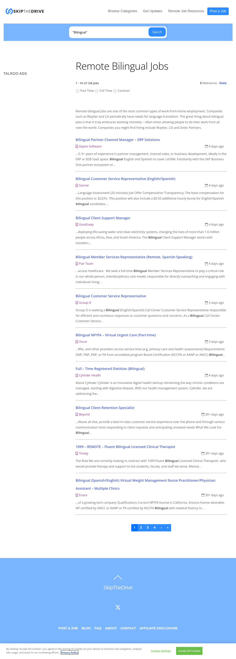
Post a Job (218, 11)
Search (157, 32)
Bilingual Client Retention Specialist (105, 408)
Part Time (85, 91)
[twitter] (117, 607)
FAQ (98, 628)
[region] (118, 651)
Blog (86, 628)
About (111, 628)
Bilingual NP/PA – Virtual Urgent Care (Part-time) (116, 335)
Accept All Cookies (189, 650)
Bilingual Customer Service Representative (111, 296)
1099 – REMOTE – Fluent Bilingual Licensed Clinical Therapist (125, 447)
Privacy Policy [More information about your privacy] (69, 652)
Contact (128, 628)
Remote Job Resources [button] (186, 11)
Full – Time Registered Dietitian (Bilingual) (110, 369)
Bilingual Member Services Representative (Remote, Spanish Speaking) (134, 257)
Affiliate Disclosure (158, 628)
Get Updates (152, 11)
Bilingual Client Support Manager (103, 218)
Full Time (104, 91)
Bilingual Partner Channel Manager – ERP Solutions (118, 140)
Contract (122, 91)
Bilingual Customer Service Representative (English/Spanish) (125, 179)
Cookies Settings (161, 650)
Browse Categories (122, 11)
